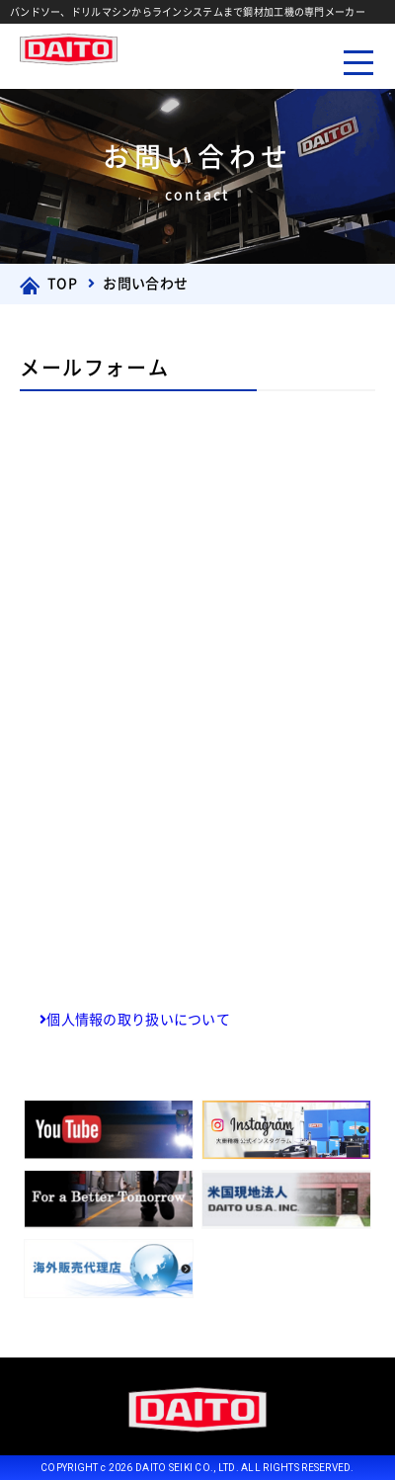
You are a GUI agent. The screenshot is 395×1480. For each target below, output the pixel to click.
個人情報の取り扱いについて (135, 1020)
